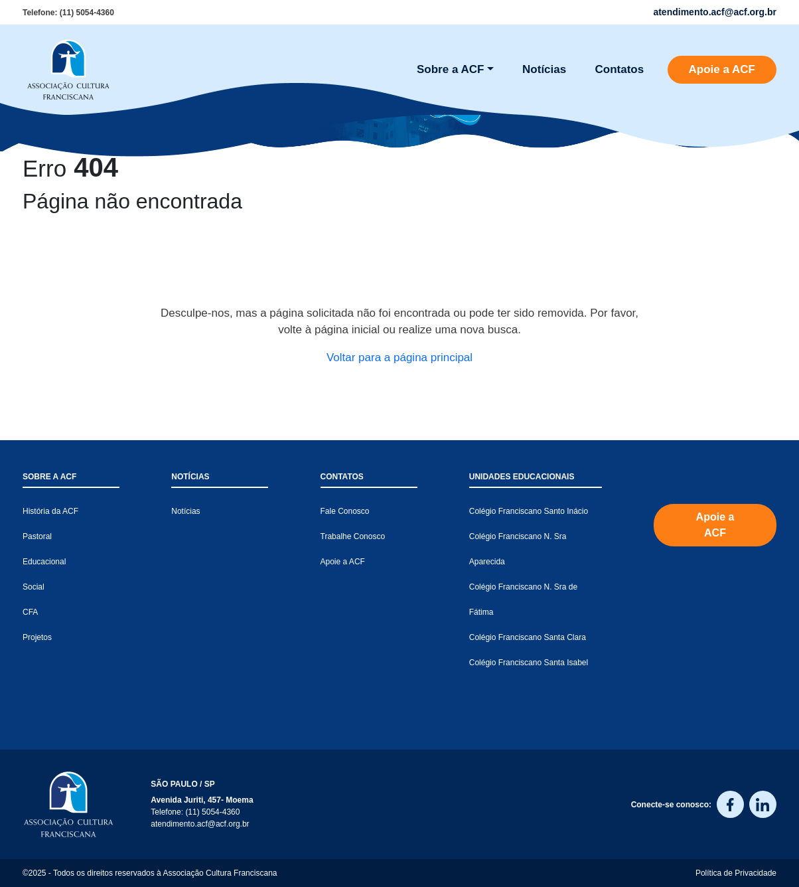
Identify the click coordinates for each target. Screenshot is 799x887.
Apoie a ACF (722, 69)
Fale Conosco (345, 511)
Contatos (619, 69)
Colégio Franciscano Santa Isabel (528, 662)
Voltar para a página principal (399, 357)
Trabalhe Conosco (353, 536)
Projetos (37, 637)
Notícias (544, 69)
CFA (30, 612)
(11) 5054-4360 (87, 12)
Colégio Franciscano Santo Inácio (528, 511)
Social (33, 587)
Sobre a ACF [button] (450, 69)
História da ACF (50, 511)
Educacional (44, 561)
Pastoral (37, 536)
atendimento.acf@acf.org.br (200, 824)
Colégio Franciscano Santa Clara (527, 637)
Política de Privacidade (735, 873)
